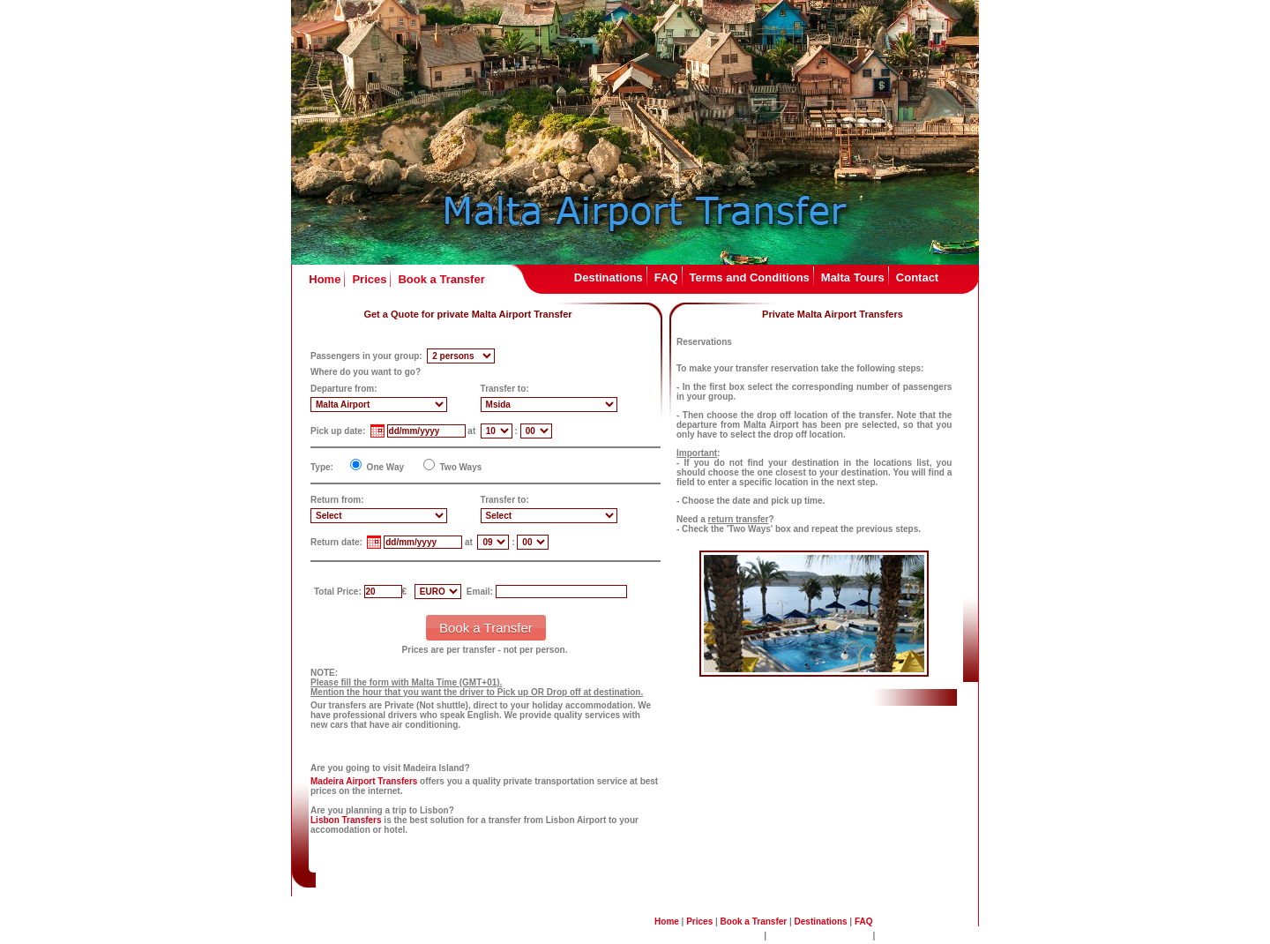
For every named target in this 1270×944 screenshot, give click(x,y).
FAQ (666, 277)
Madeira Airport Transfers (363, 781)
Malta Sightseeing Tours (819, 935)
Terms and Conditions (750, 277)
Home (324, 279)
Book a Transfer (441, 279)
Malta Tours (853, 277)
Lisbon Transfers (346, 820)
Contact (917, 277)
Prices (369, 279)
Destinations (608, 277)
